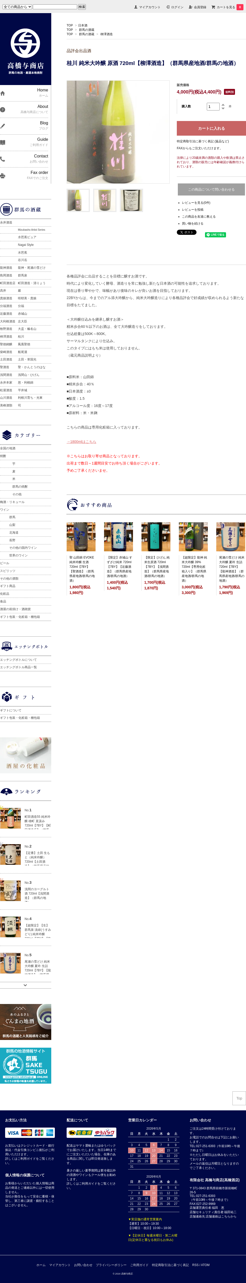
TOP (70, 25)
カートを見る (230, 7)
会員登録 (200, 7)
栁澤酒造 (106, 34)
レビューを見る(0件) (196, 202)
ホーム (41, 1265)
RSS (195, 1265)
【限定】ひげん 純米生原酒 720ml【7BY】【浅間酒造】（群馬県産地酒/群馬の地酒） (157, 567)
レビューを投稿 (192, 209)
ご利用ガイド (139, 1265)
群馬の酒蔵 (86, 30)
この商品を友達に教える (199, 216)
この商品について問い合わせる (211, 189)
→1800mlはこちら (81, 442)
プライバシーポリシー (111, 1265)
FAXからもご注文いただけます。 (200, 148)
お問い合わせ (83, 1265)
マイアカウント (150, 7)
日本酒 (82, 25)
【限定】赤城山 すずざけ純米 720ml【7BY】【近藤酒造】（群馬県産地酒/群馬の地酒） (119, 567)
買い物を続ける (192, 223)
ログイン (177, 7)
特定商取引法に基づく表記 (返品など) (203, 141)
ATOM (205, 1265)
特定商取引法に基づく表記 (170, 1265)
